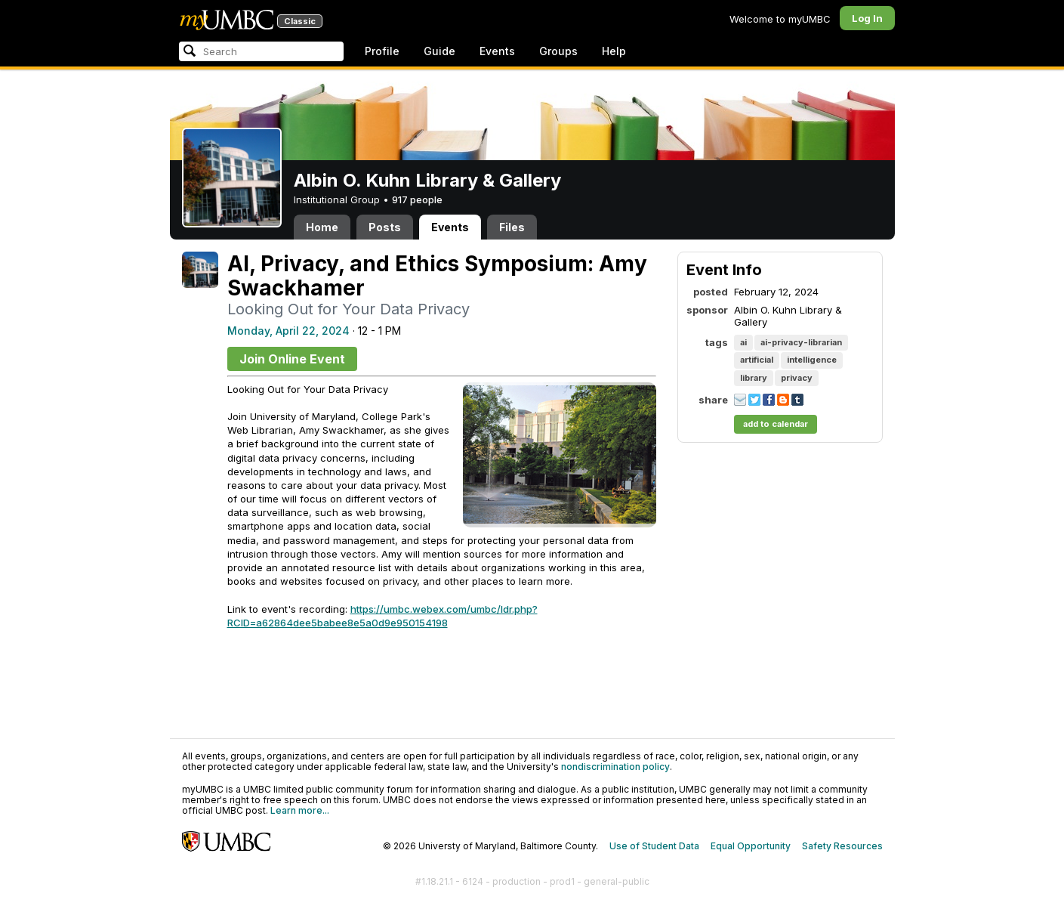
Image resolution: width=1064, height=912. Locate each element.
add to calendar (775, 424)
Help (614, 51)
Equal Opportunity (751, 846)
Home (322, 227)
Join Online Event (292, 358)
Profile (382, 51)
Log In (867, 18)
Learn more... (299, 810)
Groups (558, 51)
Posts (385, 227)
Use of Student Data (654, 846)
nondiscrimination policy (615, 766)
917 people (417, 199)
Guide (439, 51)
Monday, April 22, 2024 (288, 330)
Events (497, 51)
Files (512, 227)
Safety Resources (842, 846)
